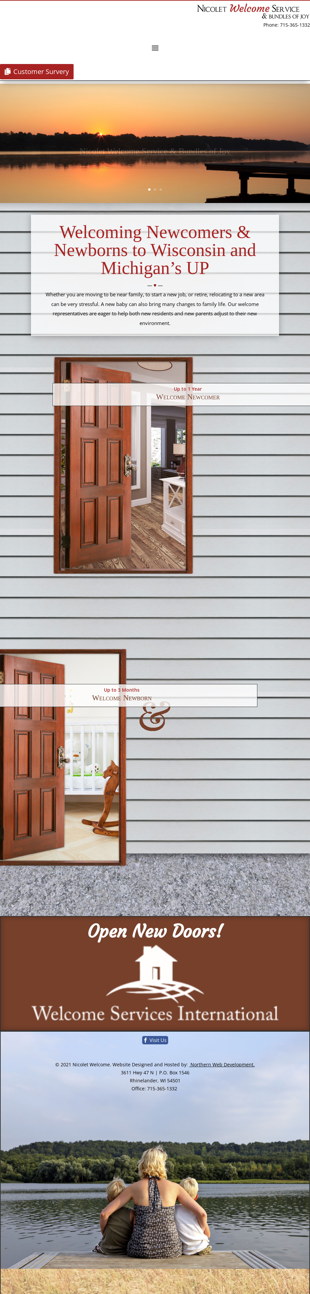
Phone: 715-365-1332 (286, 25)
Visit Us (158, 1040)
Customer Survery (41, 71)
